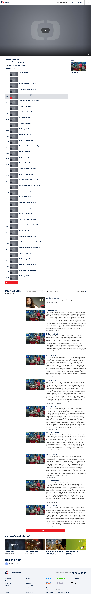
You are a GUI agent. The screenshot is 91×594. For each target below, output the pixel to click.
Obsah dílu (8, 68)
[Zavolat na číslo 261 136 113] (50, 592)
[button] (45, 30)
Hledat (72, 2)
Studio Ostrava (29, 585)
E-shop (7, 592)
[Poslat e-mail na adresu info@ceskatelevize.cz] (62, 592)
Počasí (6, 590)
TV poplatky (8, 583)
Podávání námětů (30, 592)
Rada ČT (28, 587)
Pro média (28, 578)
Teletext (7, 585)
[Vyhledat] (41, 292)
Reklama (28, 581)
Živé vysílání (8, 581)
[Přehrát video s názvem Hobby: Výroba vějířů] (45, 30)
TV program (8, 578)
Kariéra (27, 590)
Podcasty (7, 587)
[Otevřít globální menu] (87, 2)
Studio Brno (28, 583)
